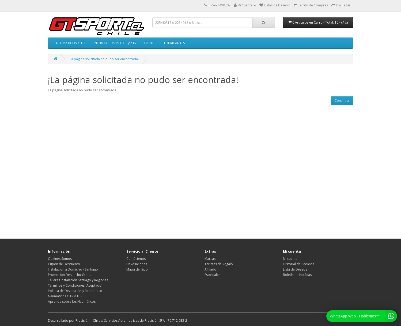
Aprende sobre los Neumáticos (72, 301)
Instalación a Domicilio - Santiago (73, 269)
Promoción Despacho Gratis (69, 274)
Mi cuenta (290, 258)
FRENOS (150, 43)
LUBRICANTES (174, 43)
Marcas (210, 258)
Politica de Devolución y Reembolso (75, 290)
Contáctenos (136, 258)
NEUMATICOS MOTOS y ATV (115, 43)
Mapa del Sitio (137, 269)
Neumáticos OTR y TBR (65, 296)
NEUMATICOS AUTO (71, 43)
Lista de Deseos (295, 269)
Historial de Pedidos (298, 264)
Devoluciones (136, 264)
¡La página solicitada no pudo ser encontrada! (104, 59)
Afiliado (210, 269)
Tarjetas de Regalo (219, 264)
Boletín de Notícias (297, 274)
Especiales (212, 274)
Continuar (342, 100)
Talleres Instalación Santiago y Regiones (78, 280)
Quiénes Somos (60, 258)
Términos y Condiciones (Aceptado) (75, 285)
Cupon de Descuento (64, 264)
